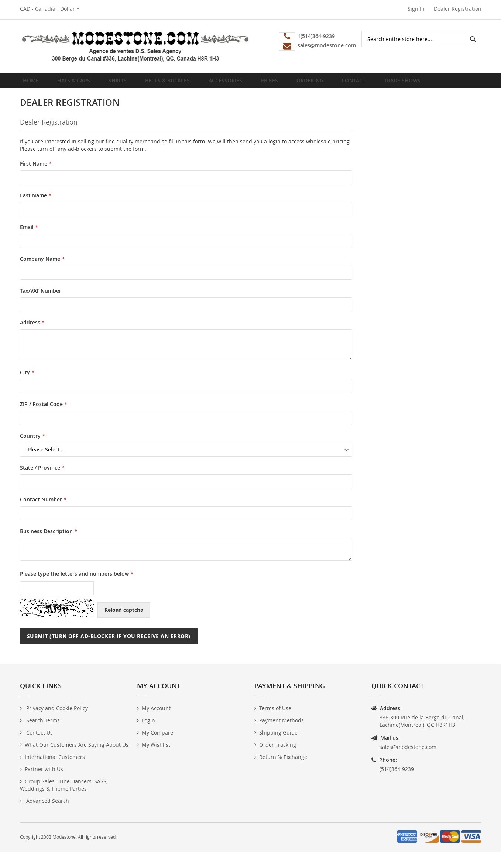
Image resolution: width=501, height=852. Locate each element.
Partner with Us (44, 769)
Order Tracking (277, 744)
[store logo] (135, 46)
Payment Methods (281, 720)
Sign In (416, 8)
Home (33, 82)
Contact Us (39, 732)
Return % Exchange (283, 756)
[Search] (473, 39)
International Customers (55, 756)
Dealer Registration (457, 8)
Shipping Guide (278, 732)
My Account (156, 708)
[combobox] (421, 39)
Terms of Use (275, 708)
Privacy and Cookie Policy (56, 708)
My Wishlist (156, 744)
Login (148, 720)
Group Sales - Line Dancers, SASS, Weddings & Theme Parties (63, 785)
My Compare (157, 732)
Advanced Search (47, 800)
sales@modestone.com (408, 746)
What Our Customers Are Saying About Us (76, 744)
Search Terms (42, 720)
